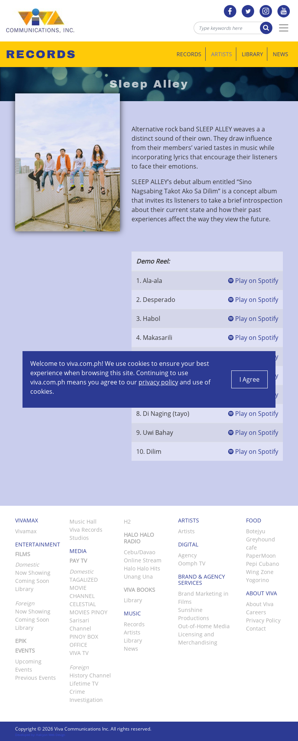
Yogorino (257, 580)
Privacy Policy (263, 620)
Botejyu (255, 531)
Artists (221, 54)
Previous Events (35, 677)
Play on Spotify (253, 280)
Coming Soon (32, 580)
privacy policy (158, 382)
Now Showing (32, 572)
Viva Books (139, 589)
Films (22, 554)
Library (252, 54)
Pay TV (78, 560)
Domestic (81, 571)
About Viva (260, 604)
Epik (20, 640)
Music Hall (83, 521)
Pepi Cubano (262, 563)
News (280, 54)
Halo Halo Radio (139, 538)
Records (189, 54)
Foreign (79, 667)
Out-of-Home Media (204, 626)
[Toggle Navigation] (283, 28)
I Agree (249, 379)
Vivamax (25, 531)
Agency (187, 555)
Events (25, 650)
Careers (256, 612)
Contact (256, 628)
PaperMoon (261, 555)
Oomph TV (191, 563)
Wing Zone (260, 572)
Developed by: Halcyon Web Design (40, 734)
